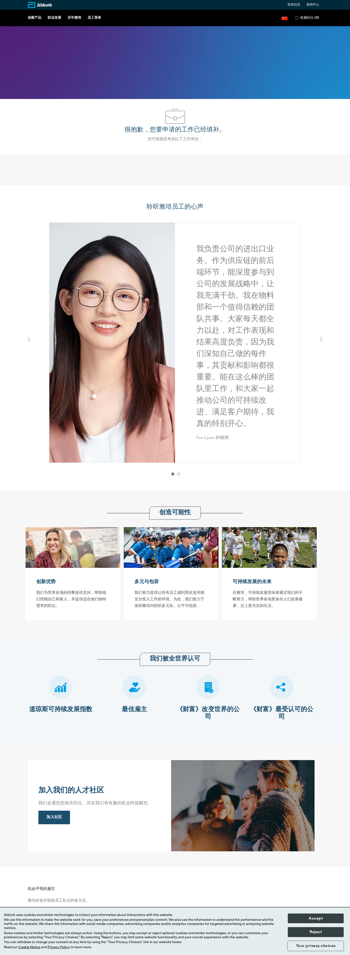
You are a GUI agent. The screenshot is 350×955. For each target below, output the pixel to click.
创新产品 (34, 18)
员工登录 (94, 18)
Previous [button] (29, 339)
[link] (54, 817)
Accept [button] (316, 918)
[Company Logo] (40, 5)
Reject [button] (316, 932)
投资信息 (294, 5)
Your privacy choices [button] (316, 946)
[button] (285, 18)
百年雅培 (74, 18)
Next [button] (321, 339)
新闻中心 (312, 5)
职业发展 (54, 18)
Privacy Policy (59, 947)
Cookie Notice (29, 947)
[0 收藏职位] (307, 18)
